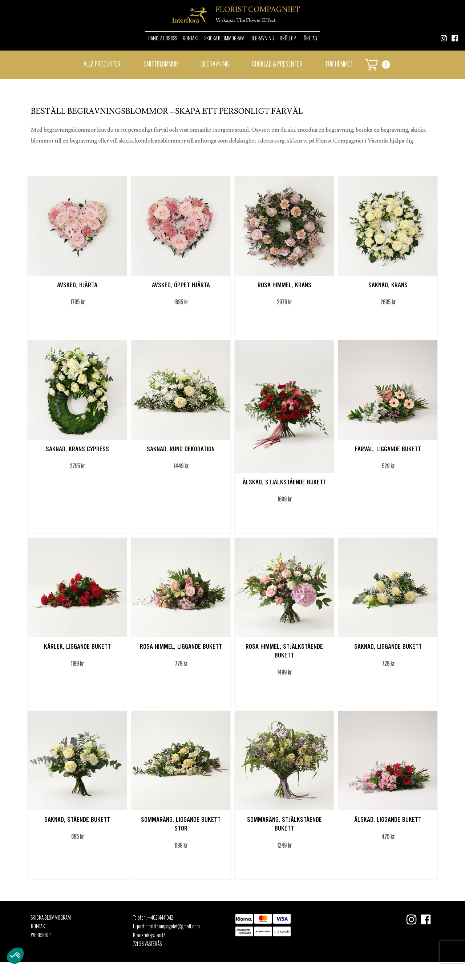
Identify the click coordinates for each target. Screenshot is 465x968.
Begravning (262, 39)
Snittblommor (161, 64)
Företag (309, 39)
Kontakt (191, 39)
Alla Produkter (102, 64)
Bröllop (288, 39)
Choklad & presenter (277, 64)
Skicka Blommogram (224, 39)
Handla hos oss (162, 39)
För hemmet (339, 64)
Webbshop (40, 936)
